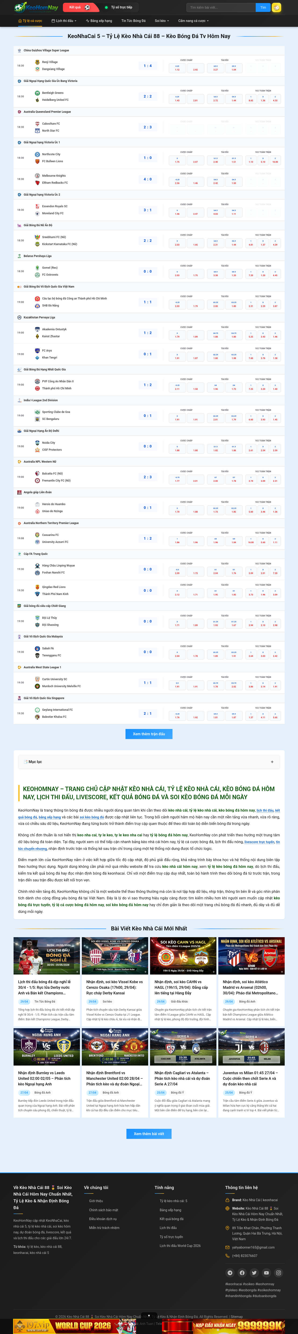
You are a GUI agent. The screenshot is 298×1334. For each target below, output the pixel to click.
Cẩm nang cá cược (193, 21)
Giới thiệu (96, 1201)
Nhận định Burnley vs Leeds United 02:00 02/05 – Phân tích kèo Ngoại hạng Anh (44, 1078)
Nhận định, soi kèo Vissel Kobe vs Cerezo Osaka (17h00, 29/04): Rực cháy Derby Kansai (114, 987)
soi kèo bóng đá (98, 817)
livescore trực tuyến (262, 842)
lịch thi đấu (263, 810)
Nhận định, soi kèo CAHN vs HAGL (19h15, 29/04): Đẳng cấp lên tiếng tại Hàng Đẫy (181, 987)
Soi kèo (162, 21)
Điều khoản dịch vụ (103, 1219)
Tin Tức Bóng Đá (134, 21)
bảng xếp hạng (53, 817)
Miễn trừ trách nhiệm (104, 1228)
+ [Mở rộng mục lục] (272, 761)
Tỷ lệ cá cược (30, 21)
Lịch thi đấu (63, 21)
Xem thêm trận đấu (149, 734)
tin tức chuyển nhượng (37, 848)
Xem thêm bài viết (149, 1134)
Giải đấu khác (179, 1001)
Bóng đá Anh (247, 1001)
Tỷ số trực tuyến (171, 1237)
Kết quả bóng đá (172, 1219)
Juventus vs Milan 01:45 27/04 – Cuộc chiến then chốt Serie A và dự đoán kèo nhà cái (250, 1078)
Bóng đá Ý (177, 1092)
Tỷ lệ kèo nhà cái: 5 (173, 1201)
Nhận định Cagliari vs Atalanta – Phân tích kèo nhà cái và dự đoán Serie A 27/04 (182, 1078)
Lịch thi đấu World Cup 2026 (180, 1246)
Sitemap (237, 1317)
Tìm (259, 7)
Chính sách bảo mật (103, 1210)
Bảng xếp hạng (99, 21)
